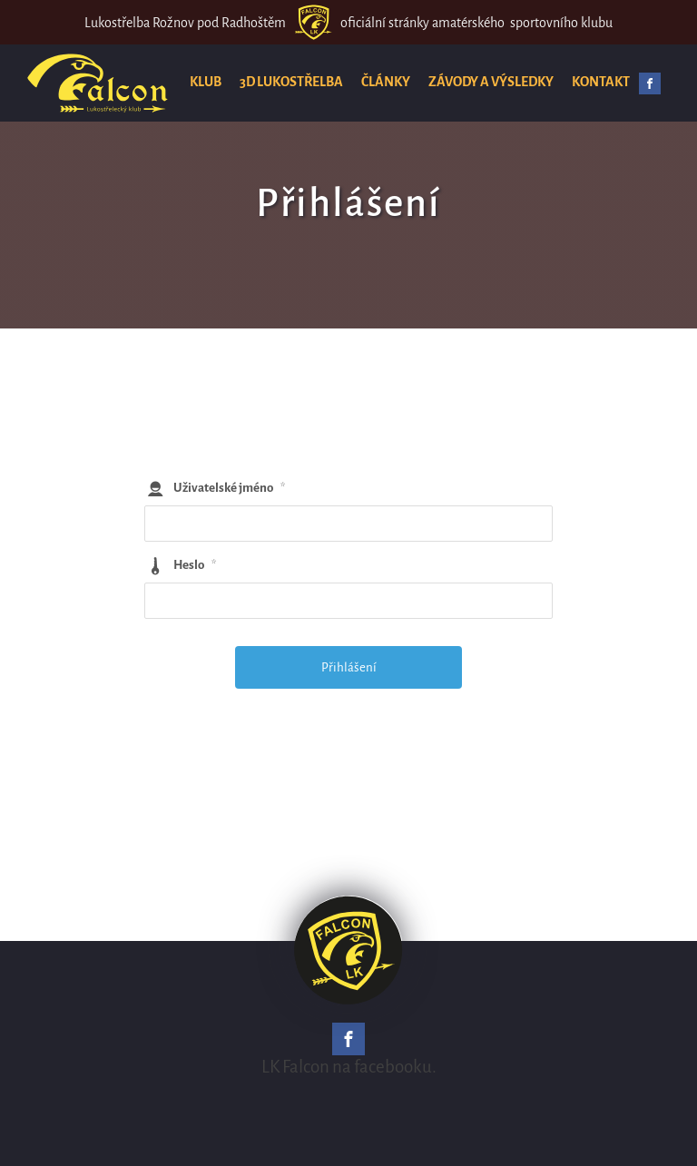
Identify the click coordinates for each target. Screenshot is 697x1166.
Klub (205, 81)
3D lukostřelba (291, 81)
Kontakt (601, 81)
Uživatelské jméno (229, 488)
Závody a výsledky (491, 81)
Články (385, 81)
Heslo (194, 565)
